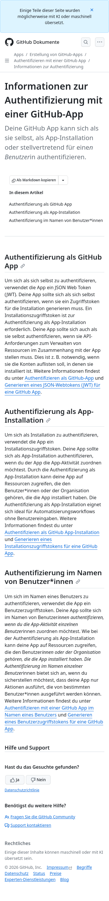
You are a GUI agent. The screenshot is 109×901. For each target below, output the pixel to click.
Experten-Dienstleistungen (30, 879)
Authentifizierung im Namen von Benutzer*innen (53, 577)
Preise (55, 873)
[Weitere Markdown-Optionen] (63, 180)
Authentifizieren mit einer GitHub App (50, 60)
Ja (14, 779)
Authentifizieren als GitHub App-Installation (52, 532)
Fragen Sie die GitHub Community (40, 816)
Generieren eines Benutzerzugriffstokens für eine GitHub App (54, 722)
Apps (19, 54)
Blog (64, 879)
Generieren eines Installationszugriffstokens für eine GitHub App (51, 546)
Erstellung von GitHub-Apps (56, 54)
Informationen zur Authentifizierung (48, 66)
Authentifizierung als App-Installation (49, 415)
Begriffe (84, 867)
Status (39, 873)
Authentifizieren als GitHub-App (59, 378)
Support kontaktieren (28, 825)
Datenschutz (16, 873)
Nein (38, 779)
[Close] (92, 9)
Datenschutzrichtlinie (22, 790)
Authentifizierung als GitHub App (53, 261)
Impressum (58, 867)
